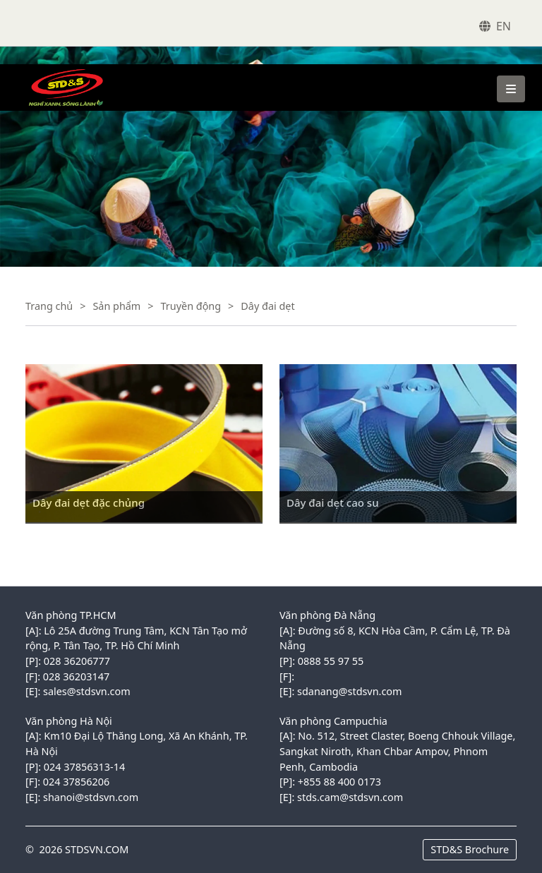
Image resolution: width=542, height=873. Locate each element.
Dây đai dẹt (267, 306)
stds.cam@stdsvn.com (350, 797)
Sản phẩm (116, 306)
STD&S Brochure (469, 849)
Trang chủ (49, 306)
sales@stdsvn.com (87, 691)
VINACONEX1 (52, 71)
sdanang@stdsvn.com (349, 691)
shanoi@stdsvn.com (90, 797)
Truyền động (191, 306)
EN (503, 26)
